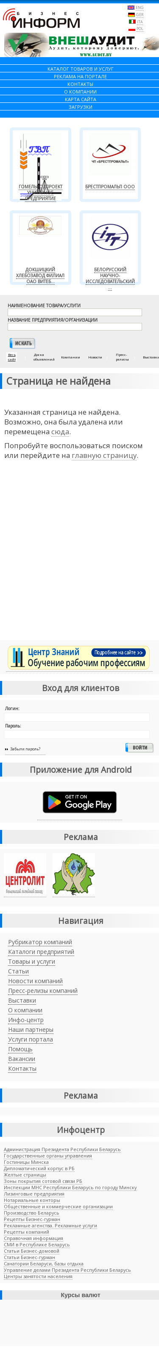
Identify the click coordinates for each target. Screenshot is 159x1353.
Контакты (22, 1068)
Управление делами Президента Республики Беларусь (67, 1270)
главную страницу (104, 455)
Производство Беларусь (31, 1213)
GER (139, 14)
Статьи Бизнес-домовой (31, 1251)
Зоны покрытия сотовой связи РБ (43, 1181)
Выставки (22, 1000)
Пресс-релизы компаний (43, 991)
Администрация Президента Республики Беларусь (62, 1149)
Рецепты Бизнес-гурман (32, 1219)
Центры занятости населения (38, 1276)
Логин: (12, 708)
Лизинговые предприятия (34, 1193)
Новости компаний (35, 981)
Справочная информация (33, 1238)
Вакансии (21, 1059)
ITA (140, 22)
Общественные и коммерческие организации (58, 1206)
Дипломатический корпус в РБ (39, 1168)
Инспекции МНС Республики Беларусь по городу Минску (70, 1187)
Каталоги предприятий (41, 952)
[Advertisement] (79, 555)
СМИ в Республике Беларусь (37, 1244)
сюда (60, 431)
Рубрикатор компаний (40, 942)
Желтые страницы (25, 1174)
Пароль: (13, 726)
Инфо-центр (26, 1020)
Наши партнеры (30, 1029)
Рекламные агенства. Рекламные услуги (50, 1225)
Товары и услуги (31, 961)
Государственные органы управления (48, 1155)
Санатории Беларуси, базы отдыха (44, 1263)
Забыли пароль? (25, 749)
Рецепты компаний (26, 1232)
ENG (140, 7)
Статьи (18, 971)
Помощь (20, 1049)
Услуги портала (30, 1039)
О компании (25, 1010)
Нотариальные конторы (32, 1200)
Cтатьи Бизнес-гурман (29, 1257)
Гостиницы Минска (26, 1162)
